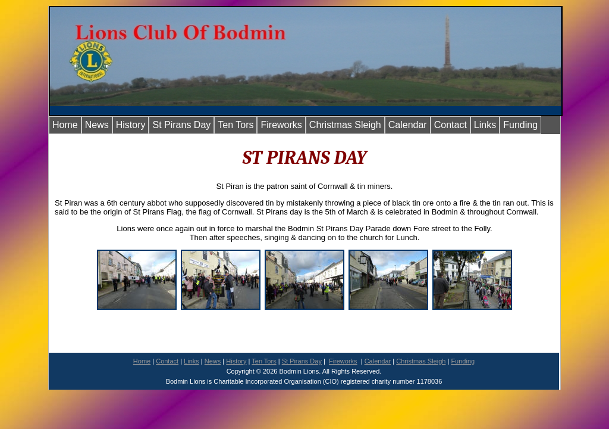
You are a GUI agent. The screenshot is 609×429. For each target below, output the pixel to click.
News (97, 125)
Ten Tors (235, 125)
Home (65, 125)
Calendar (407, 125)
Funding (520, 125)
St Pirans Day (181, 125)
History (131, 125)
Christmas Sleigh (345, 125)
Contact (450, 125)
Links (485, 125)
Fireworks (281, 125)
